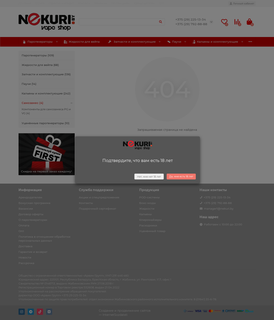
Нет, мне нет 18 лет (149, 176)
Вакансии (100, 3)
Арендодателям (144, 3)
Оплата (40, 3)
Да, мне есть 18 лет (181, 176)
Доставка (25, 3)
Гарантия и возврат (61, 3)
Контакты (84, 3)
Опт (161, 3)
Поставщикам (120, 3)
